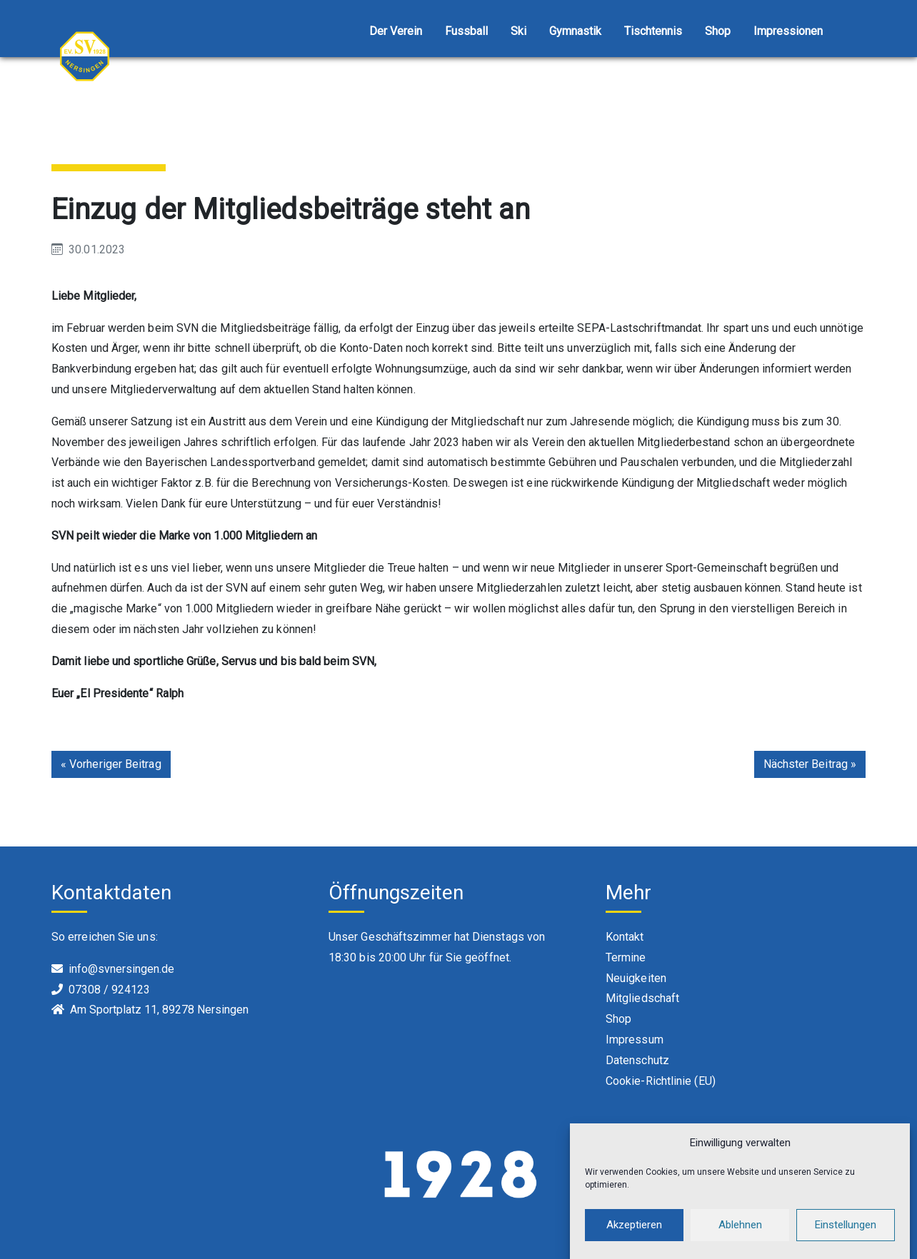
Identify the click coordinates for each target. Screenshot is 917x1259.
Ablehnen (740, 1232)
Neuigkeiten (636, 978)
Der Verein (395, 31)
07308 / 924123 (109, 989)
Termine (626, 957)
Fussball (466, 31)
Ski (518, 31)
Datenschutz (637, 1060)
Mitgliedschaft (642, 998)
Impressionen (788, 31)
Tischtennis (653, 31)
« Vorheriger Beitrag (111, 764)
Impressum (634, 1039)
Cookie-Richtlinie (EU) (661, 1081)
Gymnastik (575, 31)
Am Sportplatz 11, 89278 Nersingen (159, 1009)
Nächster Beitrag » (809, 764)
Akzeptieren (634, 1232)
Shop (718, 31)
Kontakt (625, 937)
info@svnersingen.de (121, 969)
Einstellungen (845, 1232)
